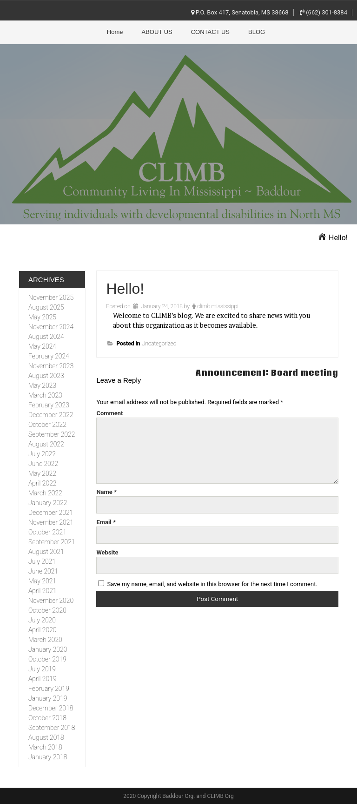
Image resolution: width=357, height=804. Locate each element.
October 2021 (47, 532)
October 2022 (47, 424)
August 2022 (46, 444)
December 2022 (50, 415)
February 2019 (48, 688)
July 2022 (42, 454)
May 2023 (42, 385)
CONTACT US (210, 31)
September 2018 (51, 727)
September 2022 (51, 434)
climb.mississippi (217, 306)
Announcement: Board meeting (267, 372)
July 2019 (42, 669)
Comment (109, 413)
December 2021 (50, 512)
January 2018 (47, 757)
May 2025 (42, 317)
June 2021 (43, 571)
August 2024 (46, 336)
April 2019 (42, 678)
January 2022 (47, 503)
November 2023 (50, 366)
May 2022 (42, 473)
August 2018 (46, 737)
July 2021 (42, 561)
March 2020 (45, 639)
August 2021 (46, 551)
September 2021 (51, 542)
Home (115, 31)
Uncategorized (158, 343)
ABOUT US (157, 31)
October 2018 (47, 718)
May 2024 (42, 346)
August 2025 (46, 307)
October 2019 (47, 659)
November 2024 (50, 327)
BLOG (256, 31)
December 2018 (50, 708)
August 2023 (46, 375)
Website (107, 552)
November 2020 (50, 600)
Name (106, 491)
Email (106, 522)
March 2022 (45, 493)
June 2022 (43, 463)
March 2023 (45, 395)
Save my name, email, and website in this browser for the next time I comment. (212, 584)
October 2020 (47, 610)
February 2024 (48, 356)
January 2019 (47, 698)
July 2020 (42, 620)
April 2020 (42, 630)
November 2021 (50, 522)
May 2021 (42, 581)
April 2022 (42, 483)
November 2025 (50, 297)
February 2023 (48, 405)
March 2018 (45, 747)
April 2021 (42, 591)
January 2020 (47, 649)
